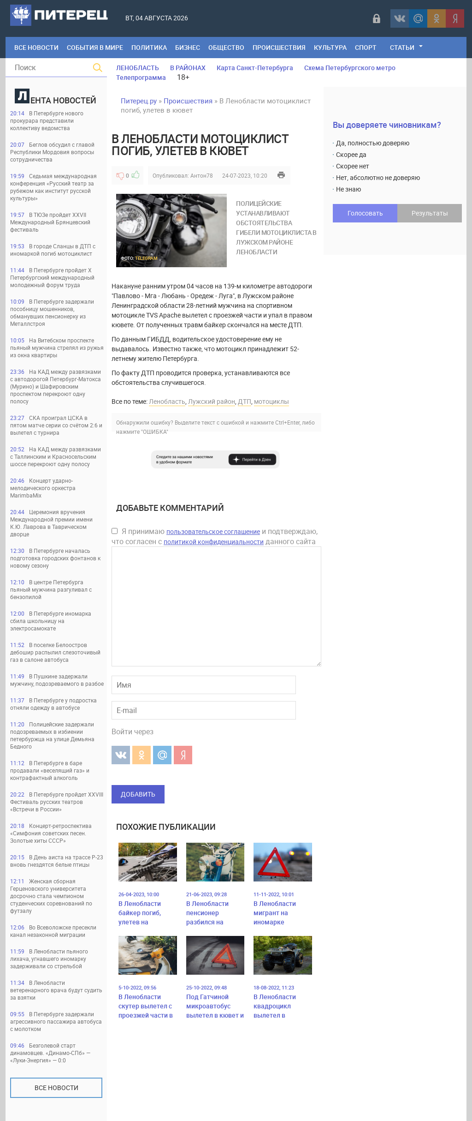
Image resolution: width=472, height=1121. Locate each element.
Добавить (138, 794)
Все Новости (36, 47)
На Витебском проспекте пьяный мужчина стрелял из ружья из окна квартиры (57, 347)
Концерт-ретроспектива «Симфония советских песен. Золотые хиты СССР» (51, 833)
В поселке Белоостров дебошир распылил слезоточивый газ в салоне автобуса (55, 652)
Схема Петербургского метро (349, 67)
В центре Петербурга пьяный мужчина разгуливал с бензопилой (51, 589)
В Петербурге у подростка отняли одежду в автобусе (53, 703)
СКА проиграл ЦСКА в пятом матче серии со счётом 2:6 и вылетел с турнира (56, 425)
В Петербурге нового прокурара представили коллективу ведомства (46, 120)
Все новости (56, 1087)
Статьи (402, 47)
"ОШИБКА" (154, 431)
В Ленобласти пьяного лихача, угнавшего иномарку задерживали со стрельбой (49, 958)
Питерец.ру (139, 100)
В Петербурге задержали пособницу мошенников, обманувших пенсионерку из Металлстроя (52, 312)
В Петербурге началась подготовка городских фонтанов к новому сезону (55, 558)
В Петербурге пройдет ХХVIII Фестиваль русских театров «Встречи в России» (56, 802)
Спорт (366, 47)
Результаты (430, 213)
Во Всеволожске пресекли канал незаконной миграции (53, 930)
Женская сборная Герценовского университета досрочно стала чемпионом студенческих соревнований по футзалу (51, 895)
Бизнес (187, 47)
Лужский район (211, 401)
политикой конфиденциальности (214, 541)
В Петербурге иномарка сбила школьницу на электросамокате (50, 621)
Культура (330, 47)
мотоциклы (271, 401)
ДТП (244, 401)
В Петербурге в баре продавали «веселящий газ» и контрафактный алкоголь (49, 770)
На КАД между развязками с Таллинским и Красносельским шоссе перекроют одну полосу (55, 456)
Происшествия (279, 47)
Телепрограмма (141, 77)
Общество (226, 47)
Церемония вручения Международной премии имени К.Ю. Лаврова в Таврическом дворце (51, 523)
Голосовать (365, 213)
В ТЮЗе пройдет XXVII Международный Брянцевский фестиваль (50, 222)
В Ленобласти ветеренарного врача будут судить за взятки (56, 990)
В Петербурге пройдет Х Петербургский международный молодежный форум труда (52, 277)
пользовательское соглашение (213, 531)
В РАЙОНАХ (188, 67)
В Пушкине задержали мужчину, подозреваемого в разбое (57, 679)
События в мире (95, 47)
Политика (149, 47)
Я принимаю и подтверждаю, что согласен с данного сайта (215, 536)
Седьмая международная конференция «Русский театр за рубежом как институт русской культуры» (53, 187)
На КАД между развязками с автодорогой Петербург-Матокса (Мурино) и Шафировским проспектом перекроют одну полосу (55, 386)
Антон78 (201, 175)
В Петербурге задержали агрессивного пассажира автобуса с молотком (56, 1021)
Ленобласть (167, 401)
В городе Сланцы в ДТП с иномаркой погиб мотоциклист (52, 249)
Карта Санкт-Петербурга (255, 67)
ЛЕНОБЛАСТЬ (137, 67)
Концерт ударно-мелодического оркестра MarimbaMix (43, 488)
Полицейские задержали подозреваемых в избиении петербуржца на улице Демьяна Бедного (52, 735)
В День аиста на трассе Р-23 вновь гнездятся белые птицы (56, 860)
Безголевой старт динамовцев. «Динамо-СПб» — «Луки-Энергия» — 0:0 (50, 1053)
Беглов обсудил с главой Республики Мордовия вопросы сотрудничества (52, 152)
